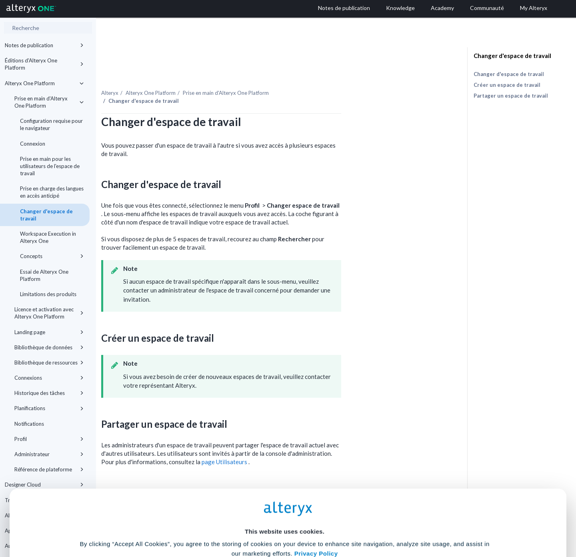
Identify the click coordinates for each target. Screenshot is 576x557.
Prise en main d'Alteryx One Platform (49, 102)
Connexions (49, 378)
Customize (349, 521)
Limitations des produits (48, 294)
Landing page (49, 332)
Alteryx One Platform (44, 83)
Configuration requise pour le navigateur (51, 124)
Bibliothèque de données (49, 347)
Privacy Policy (316, 476)
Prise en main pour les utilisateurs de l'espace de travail (50, 166)
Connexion (32, 143)
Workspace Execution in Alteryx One (48, 237)
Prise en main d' (301, 75)
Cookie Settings (285, 498)
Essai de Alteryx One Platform (44, 275)
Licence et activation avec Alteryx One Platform (49, 313)
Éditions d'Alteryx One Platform (44, 64)
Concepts (52, 256)
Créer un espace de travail (507, 85)
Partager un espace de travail (511, 95)
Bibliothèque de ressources (49, 362)
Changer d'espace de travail (46, 215)
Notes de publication (44, 45)
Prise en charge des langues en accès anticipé (52, 192)
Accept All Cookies (227, 521)
